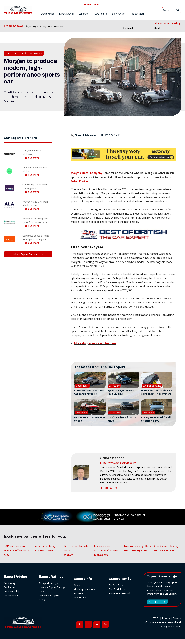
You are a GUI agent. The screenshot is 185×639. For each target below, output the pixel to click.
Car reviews (115, 385)
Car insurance (11, 595)
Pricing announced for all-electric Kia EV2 (156, 419)
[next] (84, 26)
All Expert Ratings (48, 583)
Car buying (9, 583)
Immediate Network (119, 593)
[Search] (177, 10)
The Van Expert (116, 585)
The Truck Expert (118, 589)
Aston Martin (79, 181)
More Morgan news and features (95, 343)
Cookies (177, 618)
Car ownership (11, 591)
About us (78, 585)
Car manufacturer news (24, 53)
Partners (78, 593)
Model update (82, 385)
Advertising (80, 597)
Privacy (166, 618)
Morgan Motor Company (86, 173)
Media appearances (84, 589)
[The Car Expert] (18, 10)
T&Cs (156, 618)
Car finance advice (151, 385)
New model (81, 412)
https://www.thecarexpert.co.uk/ (118, 462)
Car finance (10, 587)
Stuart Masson (85, 135)
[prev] (79, 26)
